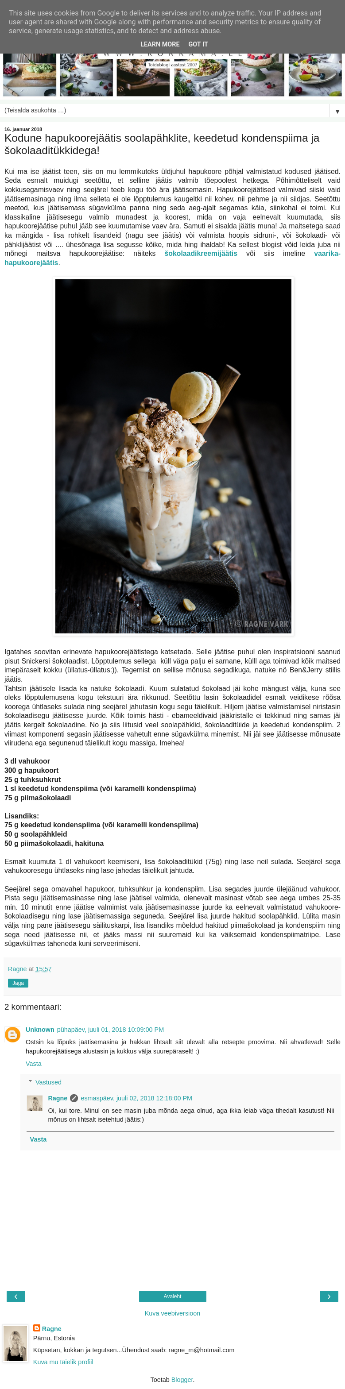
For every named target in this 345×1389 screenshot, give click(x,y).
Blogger (182, 1379)
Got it (198, 44)
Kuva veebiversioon (173, 1313)
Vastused (48, 1082)
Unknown (40, 1029)
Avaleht (173, 1296)
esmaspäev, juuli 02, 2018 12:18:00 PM (136, 1098)
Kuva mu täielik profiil (63, 1362)
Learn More (159, 44)
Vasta (34, 1063)
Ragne (57, 1098)
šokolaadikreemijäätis (200, 253)
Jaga (18, 983)
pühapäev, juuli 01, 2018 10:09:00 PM (110, 1029)
